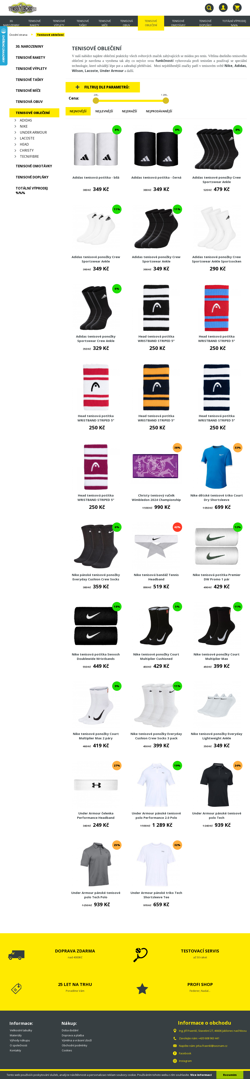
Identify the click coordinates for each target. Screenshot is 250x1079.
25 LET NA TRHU (75, 984)
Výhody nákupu (20, 1040)
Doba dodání (70, 1030)
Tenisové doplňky (205, 23)
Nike (24, 126)
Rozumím (230, 1075)
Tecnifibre (29, 156)
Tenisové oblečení (151, 23)
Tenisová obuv (126, 23)
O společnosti (18, 1045)
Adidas (26, 120)
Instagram (185, 1061)
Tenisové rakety (34, 23)
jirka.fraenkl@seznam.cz (211, 1046)
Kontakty (15, 1050)
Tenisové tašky (83, 23)
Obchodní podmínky (74, 1045)
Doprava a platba (73, 1035)
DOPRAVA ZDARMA (75, 951)
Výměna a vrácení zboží (77, 1040)
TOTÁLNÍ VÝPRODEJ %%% (234, 23)
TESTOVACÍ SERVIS (200, 951)
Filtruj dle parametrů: (106, 87)
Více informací (201, 1075)
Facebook (185, 1053)
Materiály (16, 1035)
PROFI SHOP (200, 984)
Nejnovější (78, 111)
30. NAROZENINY (11, 23)
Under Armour (33, 132)
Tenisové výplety (59, 23)
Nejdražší (129, 111)
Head (24, 144)
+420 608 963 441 (208, 1038)
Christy (27, 150)
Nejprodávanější (159, 111)
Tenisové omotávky (178, 23)
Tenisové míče (105, 23)
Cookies (67, 1050)
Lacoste (27, 138)
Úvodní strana (18, 35)
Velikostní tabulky (21, 1030)
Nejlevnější (104, 111)
